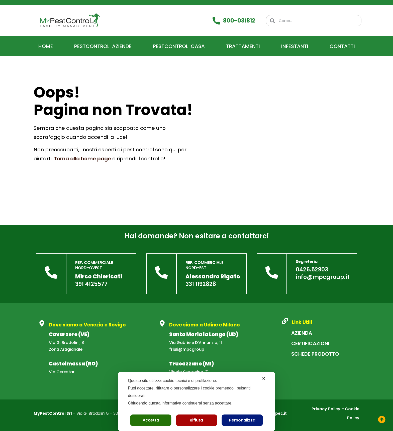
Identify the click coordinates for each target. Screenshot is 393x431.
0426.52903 (312, 269)
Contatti (342, 46)
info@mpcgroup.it (322, 277)
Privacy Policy (326, 409)
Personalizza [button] (242, 420)
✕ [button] (263, 378)
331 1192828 (200, 284)
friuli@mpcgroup (186, 349)
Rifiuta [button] (196, 420)
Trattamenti (243, 46)
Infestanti (294, 46)
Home (45, 46)
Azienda (301, 332)
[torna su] (381, 419)
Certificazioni (310, 343)
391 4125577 (91, 284)
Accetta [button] (151, 420)
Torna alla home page (82, 158)
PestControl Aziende (103, 46)
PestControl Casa (179, 46)
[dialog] (196, 401)
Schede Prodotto (315, 353)
